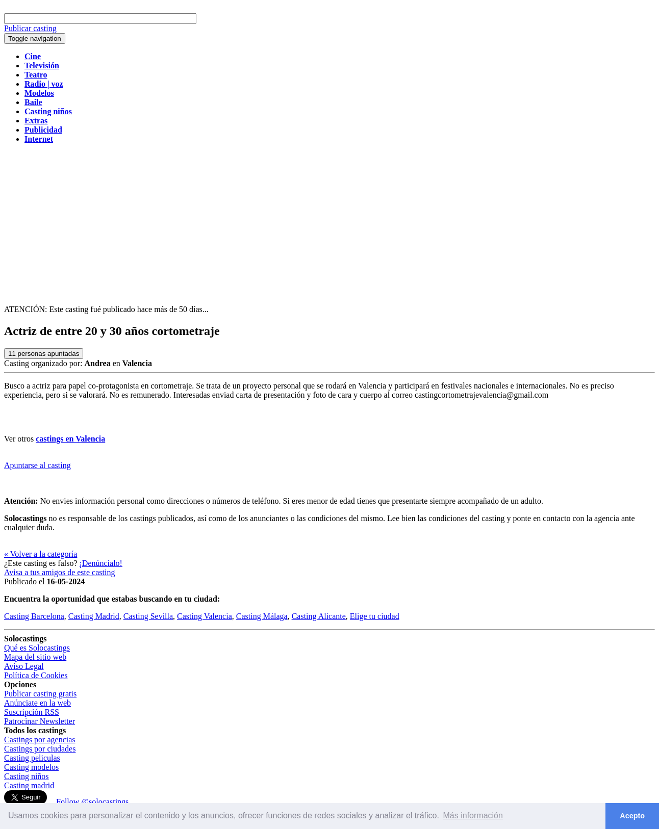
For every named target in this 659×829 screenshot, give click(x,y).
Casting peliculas (32, 758)
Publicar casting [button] (30, 28)
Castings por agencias (39, 739)
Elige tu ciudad (374, 616)
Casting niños (26, 776)
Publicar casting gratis (40, 693)
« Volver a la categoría (40, 554)
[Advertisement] (329, 223)
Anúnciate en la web (37, 702)
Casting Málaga (262, 616)
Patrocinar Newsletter (39, 721)
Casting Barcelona (34, 616)
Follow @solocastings (92, 801)
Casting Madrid (93, 616)
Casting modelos (31, 767)
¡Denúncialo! (101, 563)
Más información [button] (473, 815)
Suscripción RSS (31, 712)
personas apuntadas (43, 353)
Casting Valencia (204, 616)
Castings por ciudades (39, 748)
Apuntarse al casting (37, 465)
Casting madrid (29, 785)
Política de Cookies (35, 675)
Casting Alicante (319, 616)
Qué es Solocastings (37, 647)
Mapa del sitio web (35, 657)
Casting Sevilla (148, 616)
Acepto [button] (632, 816)
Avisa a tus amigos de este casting (59, 572)
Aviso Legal (23, 666)
